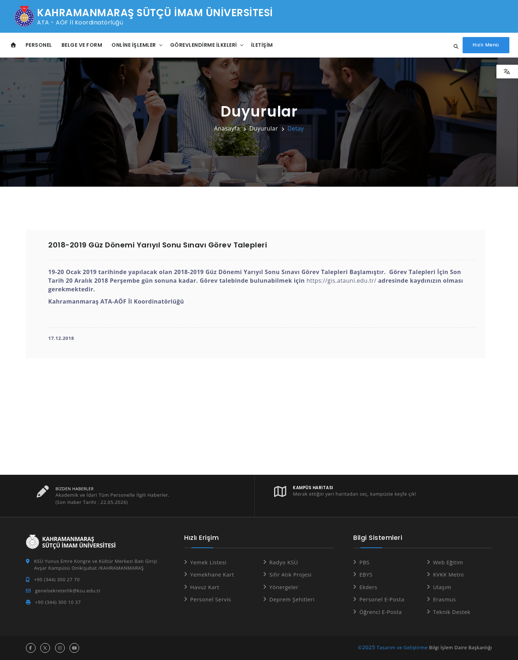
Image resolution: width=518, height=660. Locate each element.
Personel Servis (210, 599)
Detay (295, 128)
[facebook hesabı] (30, 647)
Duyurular (263, 128)
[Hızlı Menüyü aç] (486, 45)
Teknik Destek (452, 611)
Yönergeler (284, 587)
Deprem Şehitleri (292, 599)
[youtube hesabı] (74, 647)
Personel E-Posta (381, 599)
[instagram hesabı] (59, 647)
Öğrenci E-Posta (380, 611)
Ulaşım (442, 587)
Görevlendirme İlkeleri (203, 45)
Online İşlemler (134, 45)
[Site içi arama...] (454, 47)
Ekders (368, 587)
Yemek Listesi (208, 562)
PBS (364, 562)
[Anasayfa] (13, 45)
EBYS (366, 574)
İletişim (262, 45)
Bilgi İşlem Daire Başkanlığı (460, 647)
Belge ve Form (82, 45)
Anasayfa (227, 128)
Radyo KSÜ (283, 562)
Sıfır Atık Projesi (290, 574)
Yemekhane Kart (212, 574)
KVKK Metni (448, 574)
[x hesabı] (45, 647)
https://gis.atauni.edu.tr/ (341, 281)
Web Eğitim (448, 562)
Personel (39, 45)
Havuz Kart (204, 587)
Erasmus (444, 599)
